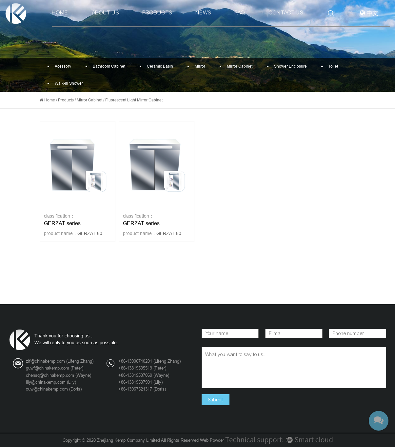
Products (157, 12)
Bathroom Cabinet (107, 66)
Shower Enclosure (288, 66)
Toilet (331, 66)
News (203, 12)
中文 (369, 13)
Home (60, 12)
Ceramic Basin (158, 66)
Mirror (198, 66)
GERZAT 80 (168, 233)
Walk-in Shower (67, 83)
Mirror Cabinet (238, 66)
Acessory (61, 66)
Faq (240, 12)
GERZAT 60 (89, 233)
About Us (105, 12)
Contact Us (286, 12)
